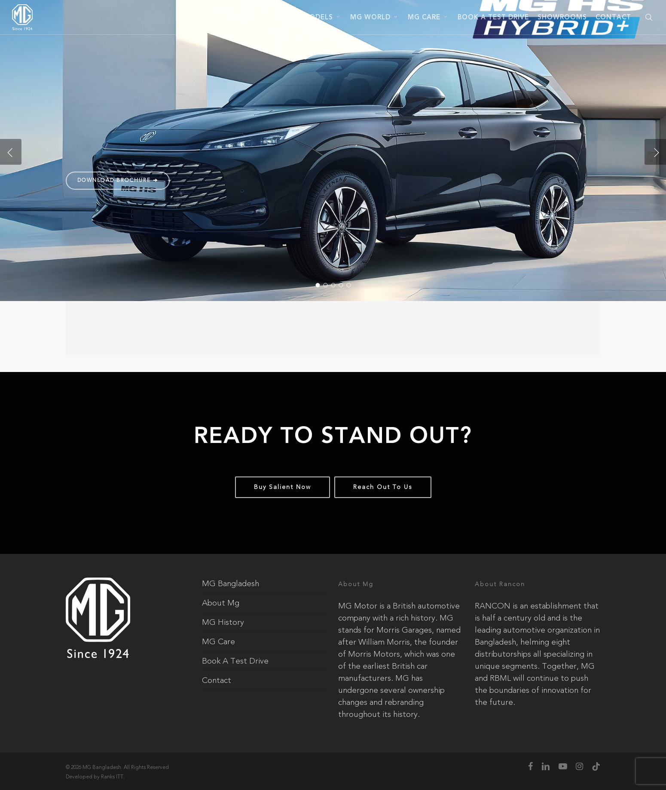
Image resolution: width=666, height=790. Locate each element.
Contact (216, 680)
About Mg (220, 603)
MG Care (218, 641)
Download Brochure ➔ (117, 180)
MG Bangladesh (230, 583)
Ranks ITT (112, 776)
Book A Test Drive (235, 661)
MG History (223, 622)
